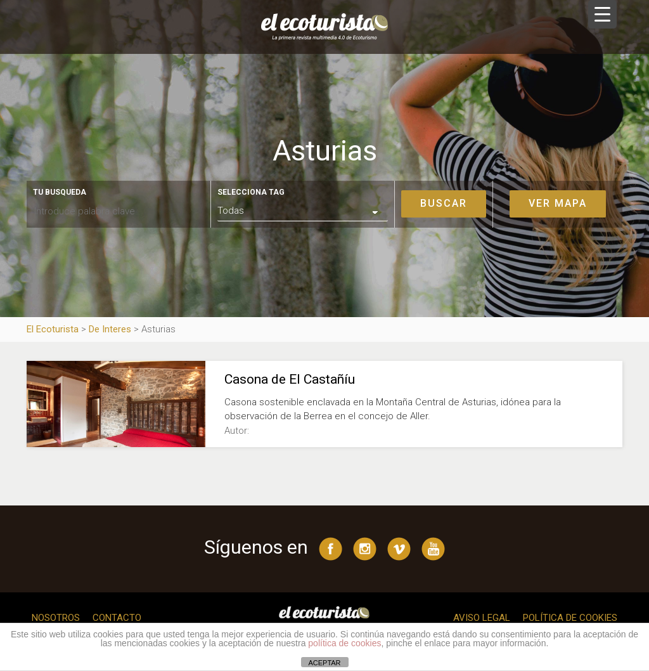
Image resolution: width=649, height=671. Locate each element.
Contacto (117, 617)
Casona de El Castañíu (289, 379)
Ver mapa (558, 203)
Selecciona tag (251, 192)
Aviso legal (481, 617)
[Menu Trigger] (602, 14)
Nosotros (56, 617)
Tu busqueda (59, 192)
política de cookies (344, 643)
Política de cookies (570, 617)
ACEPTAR (324, 663)
